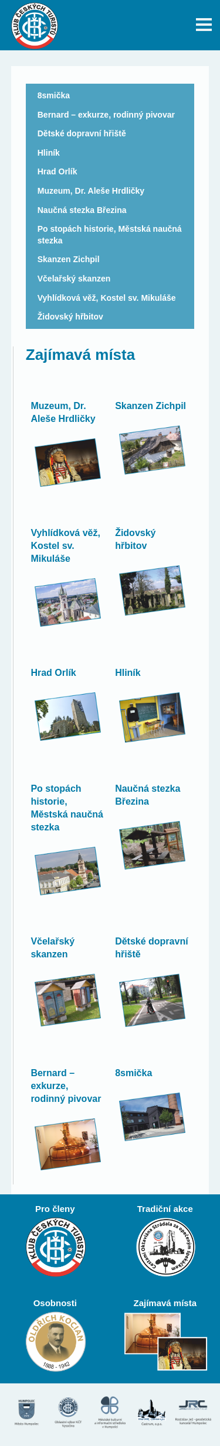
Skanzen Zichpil (69, 259)
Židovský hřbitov (70, 316)
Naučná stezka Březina (82, 210)
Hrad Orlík (57, 171)
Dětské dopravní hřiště (82, 133)
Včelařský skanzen (74, 278)
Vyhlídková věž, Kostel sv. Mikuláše (107, 298)
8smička (54, 95)
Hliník (49, 152)
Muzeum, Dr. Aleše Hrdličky (91, 190)
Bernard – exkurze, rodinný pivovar (106, 114)
